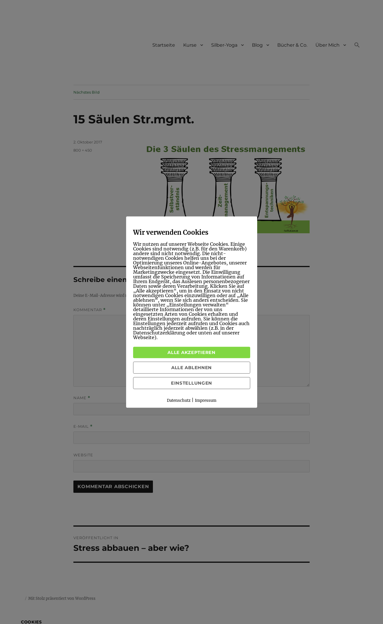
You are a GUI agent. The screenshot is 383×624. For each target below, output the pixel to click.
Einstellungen (191, 383)
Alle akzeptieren (191, 352)
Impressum (205, 400)
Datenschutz (178, 400)
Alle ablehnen (191, 367)
